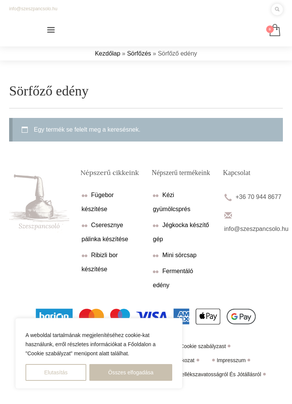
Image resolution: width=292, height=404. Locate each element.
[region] (98, 353)
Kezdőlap (108, 53)
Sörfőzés (139, 53)
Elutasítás (55, 372)
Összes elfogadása (131, 372)
